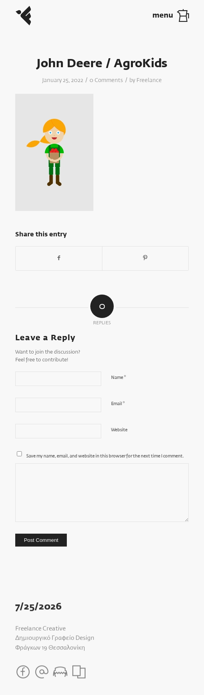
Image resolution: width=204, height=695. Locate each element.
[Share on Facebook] (59, 258)
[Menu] (178, 15)
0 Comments (106, 80)
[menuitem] (178, 15)
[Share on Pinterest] (145, 258)
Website (119, 430)
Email (118, 403)
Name (118, 377)
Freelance (149, 80)
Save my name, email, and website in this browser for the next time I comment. (105, 456)
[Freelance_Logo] (84, 15)
